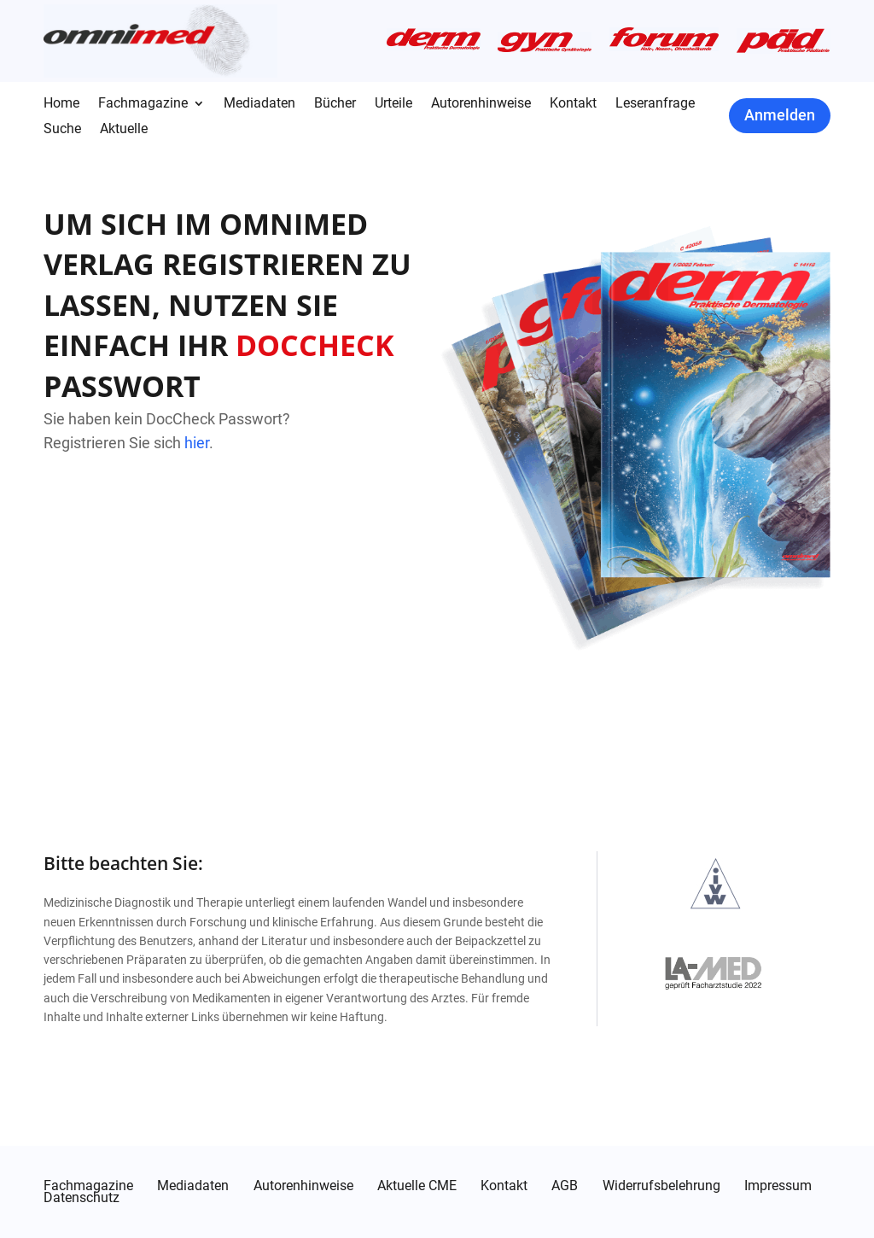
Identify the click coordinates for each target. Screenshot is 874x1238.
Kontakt (573, 104)
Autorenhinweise (481, 104)
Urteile (393, 104)
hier (196, 443)
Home (61, 104)
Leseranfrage (655, 104)
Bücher (335, 104)
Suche (62, 130)
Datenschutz (81, 1198)
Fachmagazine (143, 104)
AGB (564, 1186)
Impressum (778, 1186)
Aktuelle (124, 130)
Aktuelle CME (417, 1186)
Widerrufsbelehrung (661, 1186)
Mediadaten (259, 104)
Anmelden (779, 115)
